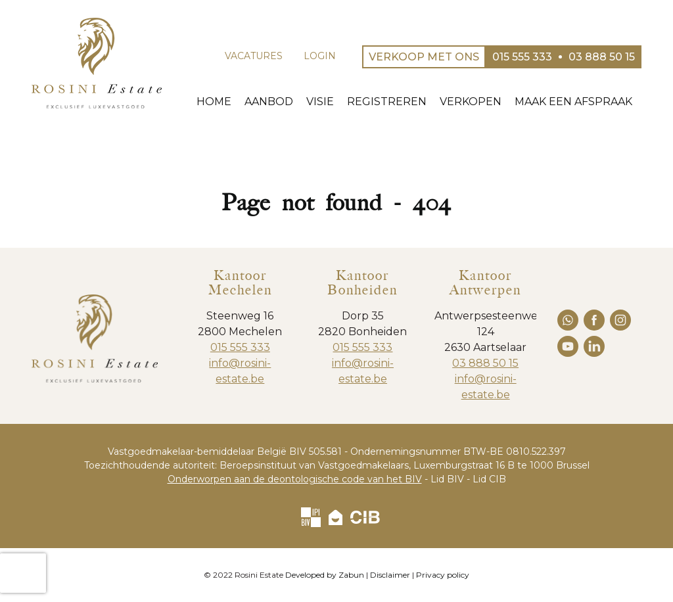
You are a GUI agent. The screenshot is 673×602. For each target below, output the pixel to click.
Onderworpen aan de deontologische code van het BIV (295, 479)
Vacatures (254, 56)
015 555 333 (240, 347)
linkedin (594, 346)
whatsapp (567, 320)
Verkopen (478, 101)
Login (320, 56)
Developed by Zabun (324, 575)
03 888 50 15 (485, 363)
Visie (328, 101)
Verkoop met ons (424, 57)
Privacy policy (442, 575)
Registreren (394, 101)
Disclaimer (390, 575)
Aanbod (276, 101)
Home (221, 101)
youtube (567, 346)
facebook (594, 320)
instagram (620, 320)
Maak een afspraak (581, 101)
